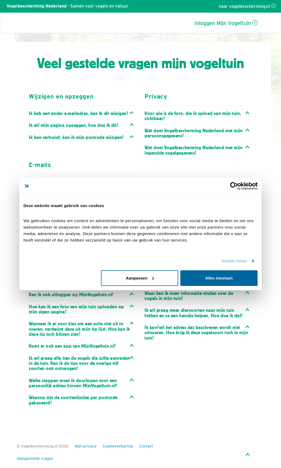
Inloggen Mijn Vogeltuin (222, 23)
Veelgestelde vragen (35, 458)
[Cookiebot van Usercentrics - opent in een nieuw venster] (234, 186)
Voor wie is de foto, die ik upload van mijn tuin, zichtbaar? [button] (193, 116)
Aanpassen (140, 277)
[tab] (82, 113)
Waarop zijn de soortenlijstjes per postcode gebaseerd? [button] (73, 400)
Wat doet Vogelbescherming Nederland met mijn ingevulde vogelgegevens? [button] (194, 150)
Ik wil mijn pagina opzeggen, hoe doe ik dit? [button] (73, 125)
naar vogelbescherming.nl (244, 6)
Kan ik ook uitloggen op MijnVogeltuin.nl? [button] (71, 294)
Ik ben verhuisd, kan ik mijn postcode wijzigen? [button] (76, 137)
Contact (146, 446)
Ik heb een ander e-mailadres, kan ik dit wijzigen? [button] (78, 113)
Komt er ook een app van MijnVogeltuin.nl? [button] (72, 346)
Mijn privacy (85, 446)
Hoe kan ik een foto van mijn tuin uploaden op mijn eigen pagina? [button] (76, 309)
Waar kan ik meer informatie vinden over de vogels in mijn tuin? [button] (189, 296)
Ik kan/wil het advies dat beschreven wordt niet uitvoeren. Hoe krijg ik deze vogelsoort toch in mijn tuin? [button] (196, 333)
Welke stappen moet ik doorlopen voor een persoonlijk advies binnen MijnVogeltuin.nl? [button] (73, 383)
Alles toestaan (219, 277)
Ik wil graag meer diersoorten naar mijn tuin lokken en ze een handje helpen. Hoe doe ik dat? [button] (194, 313)
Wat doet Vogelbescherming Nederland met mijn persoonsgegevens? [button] (194, 133)
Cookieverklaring (118, 446)
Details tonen (234, 261)
